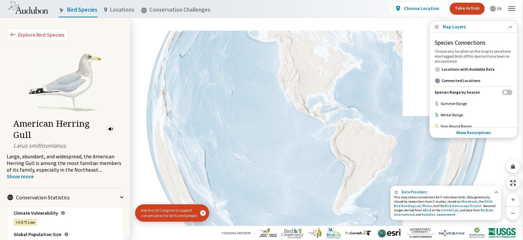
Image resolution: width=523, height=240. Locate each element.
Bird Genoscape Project (463, 206)
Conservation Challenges (175, 9)
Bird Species (78, 9)
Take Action (467, 8)
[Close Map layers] (473, 27)
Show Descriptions (473, 132)
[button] (110, 129)
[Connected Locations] (473, 80)
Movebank (469, 201)
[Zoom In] (513, 199)
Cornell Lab (450, 210)
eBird (427, 210)
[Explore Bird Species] (37, 34)
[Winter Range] (473, 115)
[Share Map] (513, 166)
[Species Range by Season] (473, 92)
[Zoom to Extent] (513, 183)
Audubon (429, 214)
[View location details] (417, 9)
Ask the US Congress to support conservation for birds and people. (169, 213)
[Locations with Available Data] (473, 69)
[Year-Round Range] (473, 126)
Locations (119, 9)
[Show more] (20, 176)
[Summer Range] (473, 103)
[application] (261, 120)
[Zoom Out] (513, 213)
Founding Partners (236, 233)
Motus (427, 206)
